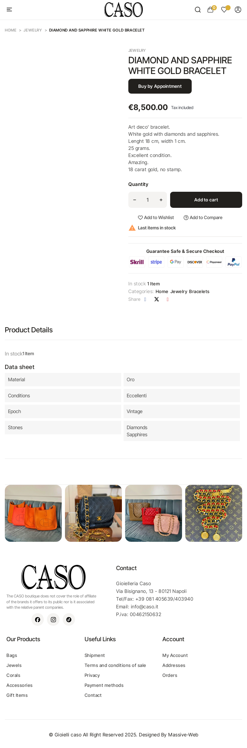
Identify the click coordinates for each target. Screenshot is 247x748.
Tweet (156, 299)
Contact (93, 695)
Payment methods (104, 685)
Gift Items (17, 695)
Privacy (92, 675)
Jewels (14, 665)
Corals (13, 675)
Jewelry (137, 50)
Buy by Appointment (160, 86)
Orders (169, 675)
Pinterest (168, 299)
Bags (11, 655)
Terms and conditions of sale (115, 665)
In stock (137, 284)
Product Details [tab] (29, 330)
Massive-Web (183, 735)
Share (145, 299)
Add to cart (206, 199)
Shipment (95, 655)
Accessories (19, 685)
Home (162, 291)
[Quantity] (147, 200)
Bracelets (199, 291)
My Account (175, 655)
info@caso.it (145, 607)
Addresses (174, 665)
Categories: (141, 291)
